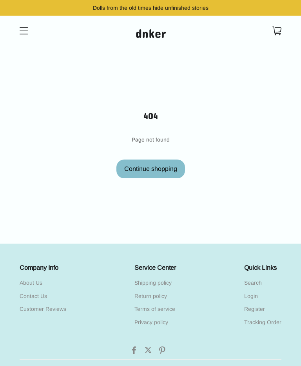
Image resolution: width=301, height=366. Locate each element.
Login (251, 296)
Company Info (39, 267)
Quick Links (260, 267)
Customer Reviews (43, 309)
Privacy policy (151, 322)
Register (254, 309)
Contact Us (33, 296)
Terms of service (154, 309)
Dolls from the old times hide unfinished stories (151, 8)
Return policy (150, 296)
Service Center (155, 267)
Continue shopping (150, 168)
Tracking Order (262, 322)
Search (253, 283)
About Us (31, 283)
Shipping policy (153, 283)
